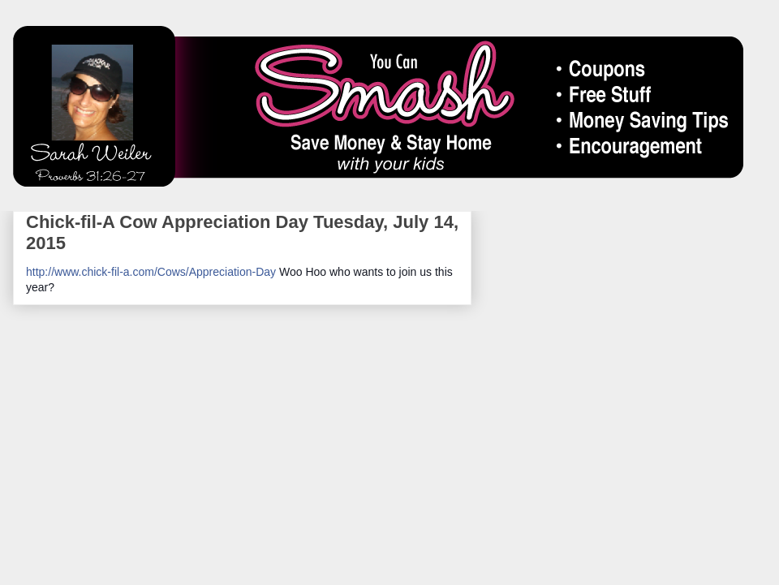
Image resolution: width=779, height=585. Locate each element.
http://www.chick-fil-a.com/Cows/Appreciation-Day (151, 271)
